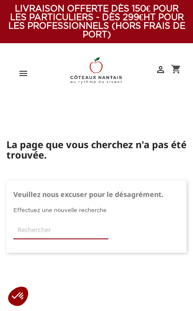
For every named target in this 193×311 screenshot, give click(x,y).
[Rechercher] (60, 230)
